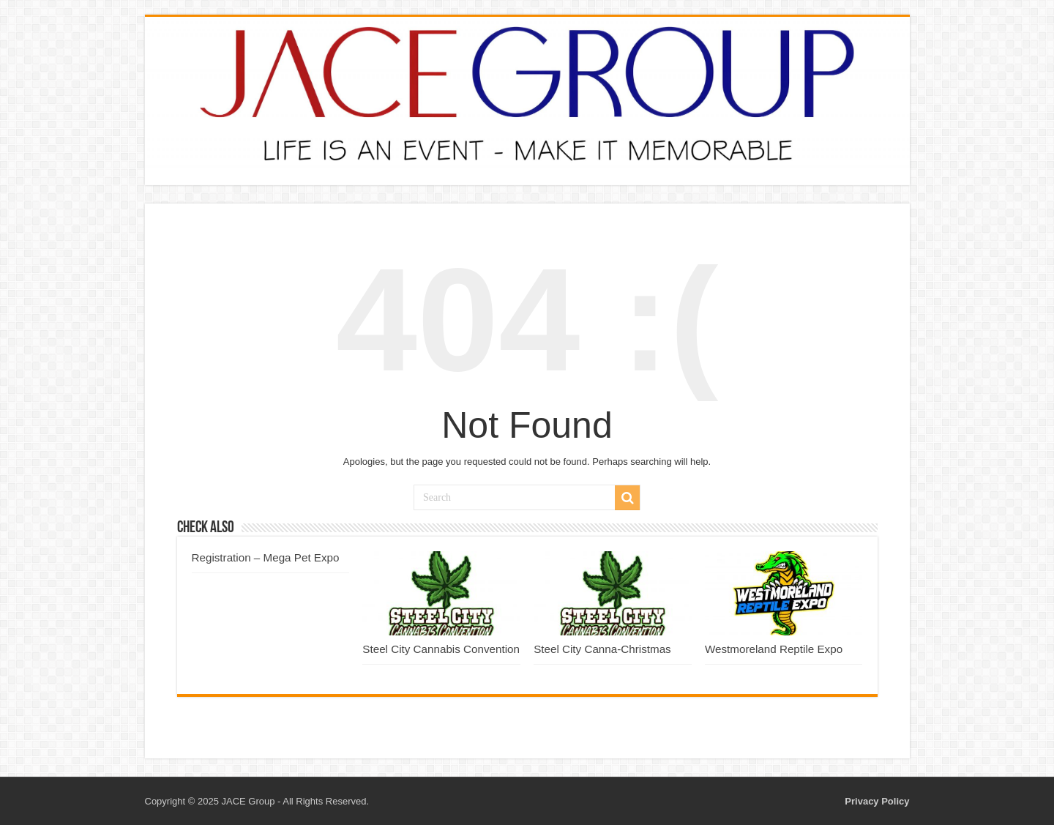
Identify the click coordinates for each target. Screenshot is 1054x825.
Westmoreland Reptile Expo (773, 649)
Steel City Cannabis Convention (441, 649)
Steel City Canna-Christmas (602, 649)
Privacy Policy (877, 801)
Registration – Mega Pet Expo (266, 557)
